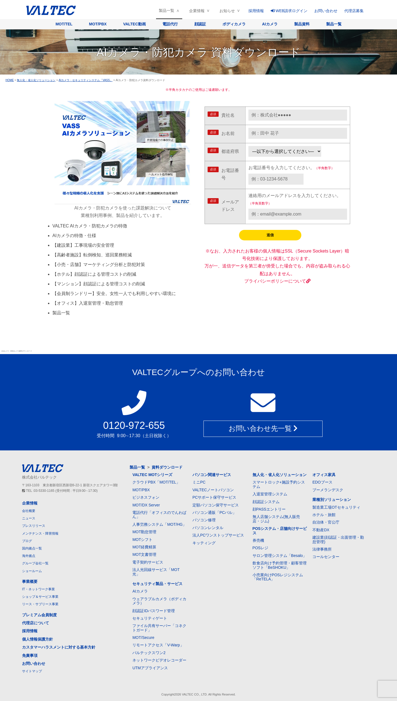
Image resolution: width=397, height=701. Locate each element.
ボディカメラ (234, 24)
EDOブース (322, 482)
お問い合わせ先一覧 (263, 428)
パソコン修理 (204, 520)
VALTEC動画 (134, 24)
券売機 (258, 540)
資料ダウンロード (167, 467)
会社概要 (28, 511)
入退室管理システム (270, 494)
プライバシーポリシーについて (277, 281)
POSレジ (261, 548)
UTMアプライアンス (150, 668)
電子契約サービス (147, 562)
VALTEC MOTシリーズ (152, 474)
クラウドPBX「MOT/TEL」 (156, 482)
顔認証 (200, 24)
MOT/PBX (98, 24)
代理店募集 (354, 11)
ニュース (28, 518)
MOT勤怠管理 (144, 532)
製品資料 (302, 24)
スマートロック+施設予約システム (279, 484)
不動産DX (320, 530)
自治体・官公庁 (325, 522)
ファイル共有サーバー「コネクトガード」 (159, 627)
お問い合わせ (325, 11)
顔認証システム (266, 502)
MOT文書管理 (144, 554)
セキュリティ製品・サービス (157, 583)
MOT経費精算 (144, 547)
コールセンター (325, 556)
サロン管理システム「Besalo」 (280, 555)
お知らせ (227, 11)
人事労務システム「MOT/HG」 (159, 524)
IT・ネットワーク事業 (38, 589)
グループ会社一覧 (35, 563)
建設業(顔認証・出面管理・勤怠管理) (338, 539)
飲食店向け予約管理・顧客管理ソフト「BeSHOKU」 (280, 565)
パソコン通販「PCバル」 (214, 512)
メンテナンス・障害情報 (40, 533)
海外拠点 (28, 556)
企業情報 (197, 11)
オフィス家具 (324, 474)
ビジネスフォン (145, 497)
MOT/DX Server (146, 505)
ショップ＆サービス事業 (40, 597)
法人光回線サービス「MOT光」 (155, 571)
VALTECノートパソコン (213, 490)
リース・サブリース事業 (40, 604)
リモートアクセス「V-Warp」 (158, 645)
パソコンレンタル (207, 527)
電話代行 (170, 24)
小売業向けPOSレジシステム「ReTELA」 (278, 577)
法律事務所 (322, 549)
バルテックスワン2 (148, 652)
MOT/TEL (63, 24)
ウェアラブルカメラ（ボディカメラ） (159, 601)
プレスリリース (33, 526)
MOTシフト (142, 539)
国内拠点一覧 (32, 548)
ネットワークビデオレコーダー (159, 660)
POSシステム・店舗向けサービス (280, 530)
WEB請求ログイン (289, 11)
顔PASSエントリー (269, 509)
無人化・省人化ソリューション (280, 474)
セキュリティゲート (149, 618)
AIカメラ (270, 24)
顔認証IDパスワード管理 (153, 611)
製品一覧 (166, 10)
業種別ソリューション (331, 499)
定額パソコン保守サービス (215, 505)
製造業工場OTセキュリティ (336, 507)
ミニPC (198, 482)
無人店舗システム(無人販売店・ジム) (276, 518)
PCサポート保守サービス (214, 497)
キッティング (204, 543)
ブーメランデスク (327, 490)
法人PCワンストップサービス (218, 535)
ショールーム (32, 571)
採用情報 (256, 11)
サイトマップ (32, 671)
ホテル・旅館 (324, 515)
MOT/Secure (143, 637)
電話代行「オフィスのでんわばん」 (159, 514)
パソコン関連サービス (211, 474)
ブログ (27, 541)
